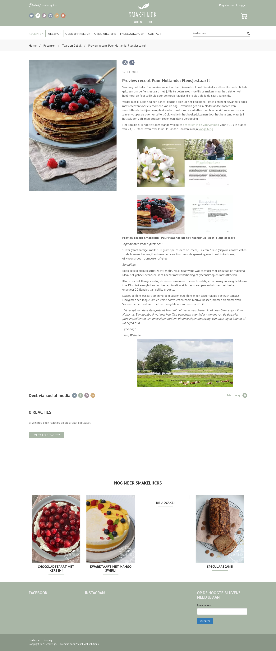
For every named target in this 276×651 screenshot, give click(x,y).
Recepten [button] (36, 33)
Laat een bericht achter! (46, 435)
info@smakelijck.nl (45, 5)
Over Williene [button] (105, 33)
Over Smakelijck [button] (77, 33)
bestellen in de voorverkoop (201, 125)
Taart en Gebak (71, 45)
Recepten (49, 45)
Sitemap (48, 640)
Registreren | (227, 5)
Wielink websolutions (87, 644)
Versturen (205, 621)
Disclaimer (34, 640)
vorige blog (206, 129)
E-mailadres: (204, 605)
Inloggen (241, 5)
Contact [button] (154, 33)
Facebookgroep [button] (132, 33)
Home (33, 45)
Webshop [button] (54, 33)
